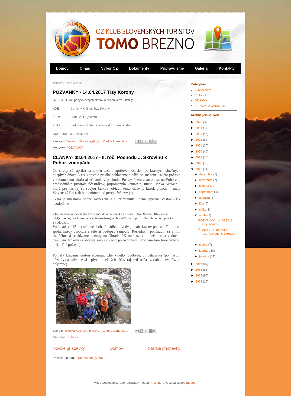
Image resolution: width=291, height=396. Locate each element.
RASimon (156, 382)
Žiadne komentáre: (116, 141)
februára (205, 250)
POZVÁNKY (74, 147)
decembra (206, 174)
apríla (203, 215)
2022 (199, 139)
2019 (199, 157)
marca (203, 244)
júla (202, 203)
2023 (199, 134)
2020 (199, 151)
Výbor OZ (109, 68)
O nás (85, 68)
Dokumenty (139, 68)
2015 (199, 269)
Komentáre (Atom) (90, 358)
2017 (199, 169)
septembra (206, 192)
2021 (199, 145)
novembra (206, 180)
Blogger (191, 382)
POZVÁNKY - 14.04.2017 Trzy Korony (93, 92)
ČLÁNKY (72, 337)
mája (203, 209)
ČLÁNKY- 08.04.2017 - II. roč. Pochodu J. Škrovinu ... (216, 233)
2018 (199, 163)
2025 (199, 122)
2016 (199, 264)
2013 (199, 281)
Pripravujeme (172, 68)
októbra (204, 186)
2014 (199, 275)
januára (204, 256)
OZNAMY (200, 100)
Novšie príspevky (69, 348)
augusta (205, 197)
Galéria (201, 68)
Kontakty (227, 68)
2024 (199, 128)
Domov (62, 68)
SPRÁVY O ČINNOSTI (209, 105)
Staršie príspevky (164, 348)
